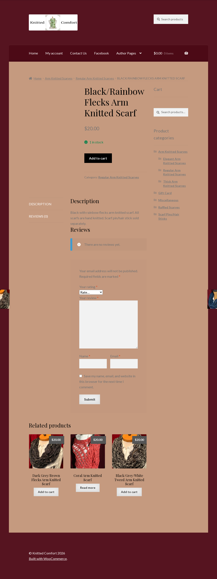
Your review (89, 298)
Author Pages (126, 53)
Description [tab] (40, 204)
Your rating (88, 287)
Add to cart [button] (46, 492)
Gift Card (165, 193)
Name (84, 356)
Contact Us (78, 53)
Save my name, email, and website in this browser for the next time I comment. (107, 381)
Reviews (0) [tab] (38, 216)
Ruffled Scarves (169, 207)
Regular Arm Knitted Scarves (95, 78)
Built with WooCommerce (48, 559)
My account (54, 53)
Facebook (101, 53)
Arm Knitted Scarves (58, 78)
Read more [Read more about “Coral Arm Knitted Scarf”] (87, 487)
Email (115, 356)
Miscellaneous (168, 200)
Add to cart (98, 158)
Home (33, 53)
